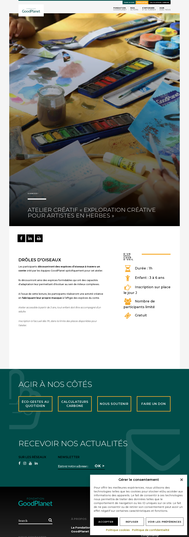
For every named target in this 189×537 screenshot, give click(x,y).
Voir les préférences (164, 521)
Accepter (105, 521)
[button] (181, 480)
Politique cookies (118, 530)
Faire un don (129, 2)
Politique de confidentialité (151, 530)
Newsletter (142, 2)
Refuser (132, 521)
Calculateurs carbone (159, 2)
